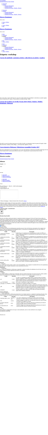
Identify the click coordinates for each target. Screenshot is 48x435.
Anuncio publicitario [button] (4, 291)
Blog (3, 23)
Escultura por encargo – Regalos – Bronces (13, 8)
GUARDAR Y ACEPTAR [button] (5, 310)
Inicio (3, 34)
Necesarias (3, 226)
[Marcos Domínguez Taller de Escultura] (9, 194)
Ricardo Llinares (3, 170)
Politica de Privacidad (6, 177)
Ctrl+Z (1, 168)
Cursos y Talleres (5, 22)
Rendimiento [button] (2, 267)
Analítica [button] (2, 271)
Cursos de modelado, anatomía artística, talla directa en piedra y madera (22, 58)
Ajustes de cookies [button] (4, 208)
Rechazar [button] (13, 208)
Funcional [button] (2, 262)
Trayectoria (4, 3)
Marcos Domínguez (6, 17)
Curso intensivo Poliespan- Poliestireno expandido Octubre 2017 (19, 147)
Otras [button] (1, 307)
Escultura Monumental (9, 5)
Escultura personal (8, 6)
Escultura (4, 4)
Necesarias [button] (2, 224)
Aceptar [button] (9, 208)
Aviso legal (4, 174)
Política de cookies (6, 175)
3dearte (25, 200)
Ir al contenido (3, 0)
